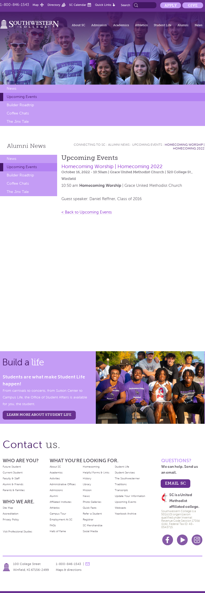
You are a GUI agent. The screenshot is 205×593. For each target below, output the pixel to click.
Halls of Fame (58, 531)
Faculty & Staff (11, 478)
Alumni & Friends (13, 484)
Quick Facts (89, 507)
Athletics (141, 25)
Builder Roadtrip (20, 105)
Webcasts (120, 507)
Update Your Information (130, 496)
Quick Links (103, 4)
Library (87, 484)
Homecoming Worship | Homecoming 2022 (184, 146)
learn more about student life (39, 415)
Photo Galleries (92, 501)
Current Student (12, 472)
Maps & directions (68, 570)
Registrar (88, 519)
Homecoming (91, 466)
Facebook (167, 540)
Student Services (125, 472)
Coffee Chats (18, 113)
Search (125, 5)
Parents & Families (14, 490)
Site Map (8, 507)
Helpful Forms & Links (96, 472)
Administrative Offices (63, 484)
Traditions (121, 484)
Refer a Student (92, 513)
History (87, 478)
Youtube (182, 540)
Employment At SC (61, 519)
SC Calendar (77, 4)
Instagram (197, 540)
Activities (55, 478)
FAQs (53, 525)
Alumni (183, 25)
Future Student (12, 466)
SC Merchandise (92, 525)
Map (36, 4)
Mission (87, 490)
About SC (78, 25)
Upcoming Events (22, 97)
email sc (175, 483)
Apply (170, 5)
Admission (99, 25)
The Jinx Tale (18, 122)
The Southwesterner (127, 478)
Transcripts (121, 490)
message (87, 564)
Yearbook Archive (125, 513)
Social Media (90, 531)
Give (193, 5)
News (198, 25)
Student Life (162, 25)
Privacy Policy (11, 519)
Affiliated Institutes (60, 501)
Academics (121, 25)
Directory (54, 4)
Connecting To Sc (89, 145)
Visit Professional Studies (17, 531)
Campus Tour (58, 513)
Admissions (56, 490)
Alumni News (118, 145)
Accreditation (10, 513)
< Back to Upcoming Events (86, 212)
